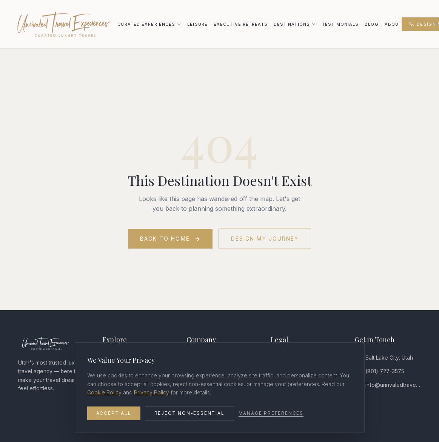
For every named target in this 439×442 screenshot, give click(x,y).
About (393, 24)
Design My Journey (265, 238)
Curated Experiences (146, 24)
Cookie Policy (104, 392)
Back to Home (170, 238)
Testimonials (340, 24)
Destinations (292, 24)
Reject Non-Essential (189, 413)
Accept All (113, 413)
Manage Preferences (271, 413)
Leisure (197, 24)
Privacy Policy (151, 392)
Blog (371, 24)
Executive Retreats (241, 24)
